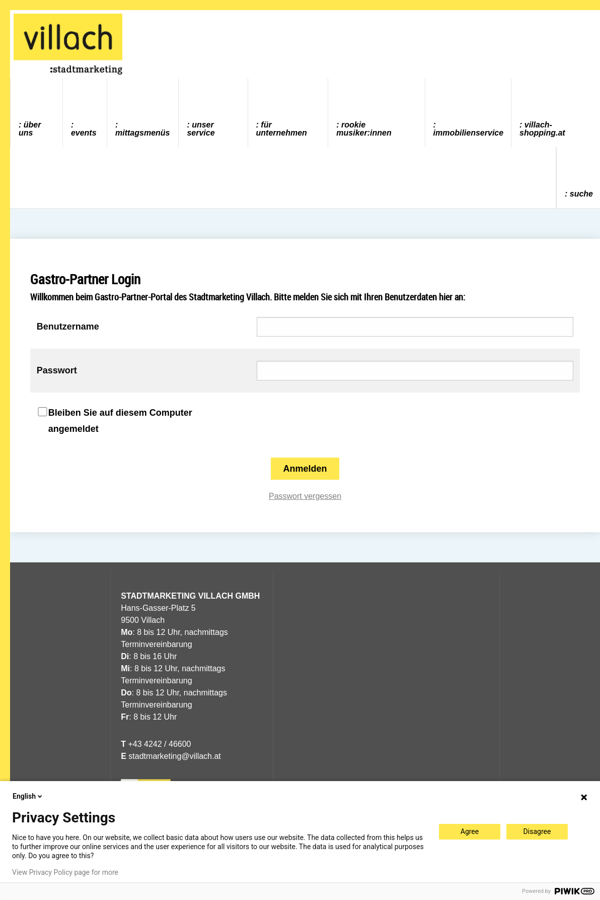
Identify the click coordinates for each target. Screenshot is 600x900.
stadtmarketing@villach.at (174, 756)
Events (84, 132)
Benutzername (68, 327)
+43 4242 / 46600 (156, 744)
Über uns (30, 128)
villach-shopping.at (542, 128)
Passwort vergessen (305, 496)
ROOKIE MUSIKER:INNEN (363, 128)
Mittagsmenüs (142, 132)
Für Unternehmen (281, 128)
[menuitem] (37, 112)
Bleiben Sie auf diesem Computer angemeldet (120, 421)
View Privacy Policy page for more (65, 872)
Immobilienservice (468, 132)
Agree (470, 831)
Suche (581, 193)
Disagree (537, 831)
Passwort (57, 370)
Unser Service (200, 128)
